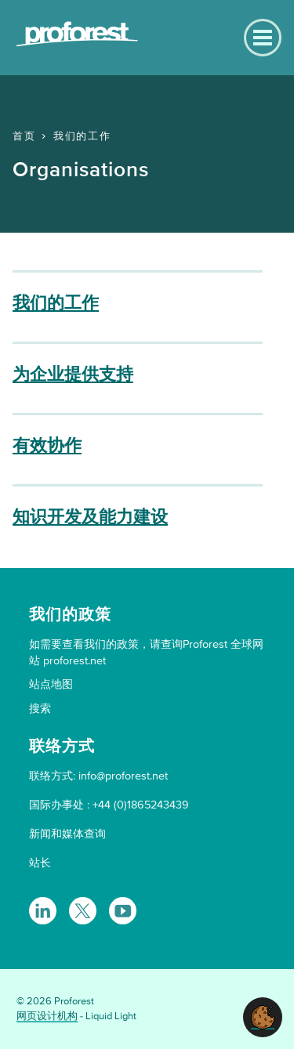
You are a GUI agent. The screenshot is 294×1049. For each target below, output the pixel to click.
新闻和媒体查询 (67, 834)
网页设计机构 (47, 1016)
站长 (40, 863)
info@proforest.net (123, 776)
